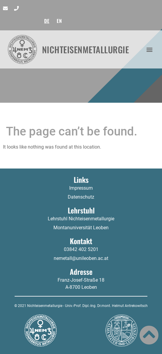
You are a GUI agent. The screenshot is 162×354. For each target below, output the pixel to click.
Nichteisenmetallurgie (85, 49)
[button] (149, 49)
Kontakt (81, 241)
